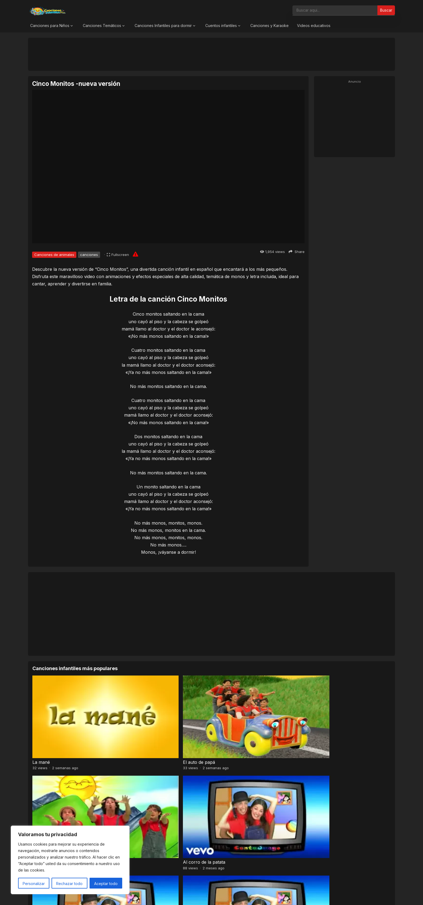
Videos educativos (313, 25)
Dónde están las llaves (55, 794)
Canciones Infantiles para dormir (163, 25)
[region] (70, 860)
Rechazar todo (69, 883)
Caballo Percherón (323, 794)
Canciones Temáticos (102, 25)
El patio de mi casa (233, 794)
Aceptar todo (106, 883)
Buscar (386, 10)
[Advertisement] (211, 54)
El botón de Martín (142, 794)
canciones (89, 254)
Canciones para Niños (49, 25)
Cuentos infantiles (221, 25)
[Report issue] (135, 254)
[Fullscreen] (118, 254)
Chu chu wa (226, 728)
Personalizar (34, 883)
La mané (41, 728)
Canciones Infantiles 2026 (217, 895)
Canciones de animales (54, 254)
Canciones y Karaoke (269, 25)
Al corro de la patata (325, 728)
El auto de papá (139, 728)
